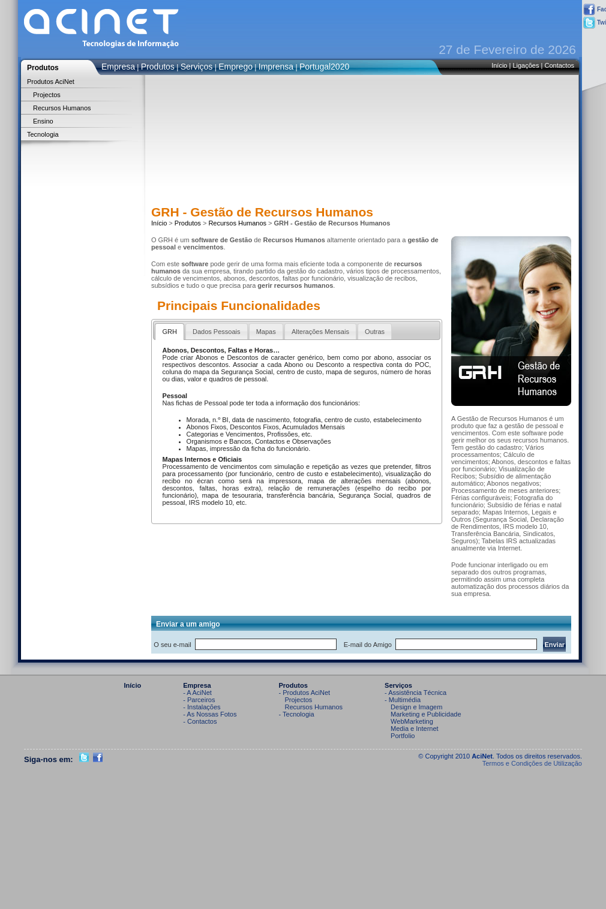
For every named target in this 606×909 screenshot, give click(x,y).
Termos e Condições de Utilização (532, 763)
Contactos (559, 65)
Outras (375, 331)
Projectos (47, 94)
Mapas (266, 331)
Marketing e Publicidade (426, 714)
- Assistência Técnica (415, 692)
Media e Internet (415, 728)
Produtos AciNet (50, 81)
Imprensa (276, 66)
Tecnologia (43, 134)
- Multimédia (403, 699)
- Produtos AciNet (305, 692)
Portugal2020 (324, 66)
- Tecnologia (296, 714)
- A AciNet (197, 692)
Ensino (43, 121)
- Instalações (201, 707)
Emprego (235, 66)
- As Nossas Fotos (209, 714)
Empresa (118, 66)
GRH (169, 331)
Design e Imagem (416, 707)
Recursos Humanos (62, 108)
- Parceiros (199, 699)
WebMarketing (412, 721)
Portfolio (403, 735)
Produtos (158, 66)
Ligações (525, 65)
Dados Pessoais (217, 331)
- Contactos (200, 721)
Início (499, 65)
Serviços (197, 66)
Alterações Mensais (320, 331)
